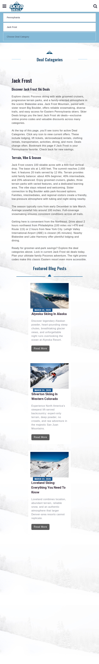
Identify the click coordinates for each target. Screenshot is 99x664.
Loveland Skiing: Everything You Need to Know (48, 487)
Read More (40, 348)
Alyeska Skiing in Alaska (49, 314)
